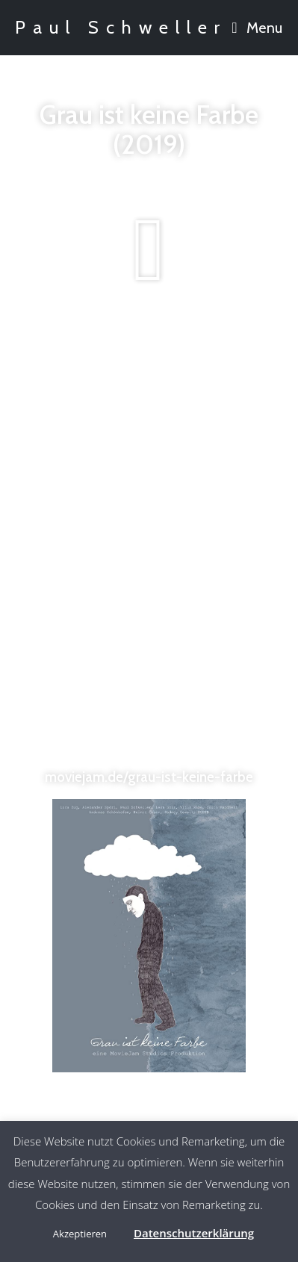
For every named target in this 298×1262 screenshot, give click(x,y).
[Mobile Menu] (257, 28)
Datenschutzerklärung (194, 1232)
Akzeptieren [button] (80, 1233)
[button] (149, 250)
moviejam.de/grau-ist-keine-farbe (149, 777)
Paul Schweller (121, 27)
